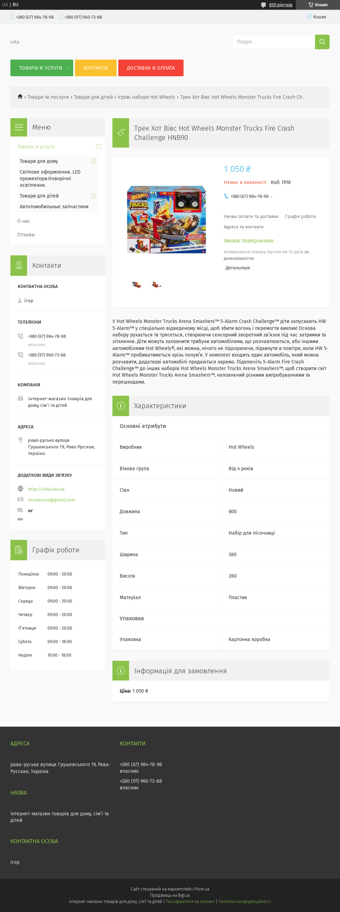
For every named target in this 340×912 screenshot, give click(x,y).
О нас (23, 221)
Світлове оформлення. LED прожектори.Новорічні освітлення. (50, 178)
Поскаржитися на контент (190, 901)
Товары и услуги (41, 68)
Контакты (96, 68)
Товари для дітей (93, 97)
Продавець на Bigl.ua (170, 895)
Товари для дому (39, 161)
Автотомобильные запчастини (54, 207)
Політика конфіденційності (245, 901)
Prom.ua (201, 889)
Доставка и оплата (151, 68)
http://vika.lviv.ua (46, 489)
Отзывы (26, 235)
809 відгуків (280, 4)
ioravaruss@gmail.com (51, 499)
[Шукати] (322, 42)
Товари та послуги (48, 97)
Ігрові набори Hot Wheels (146, 97)
